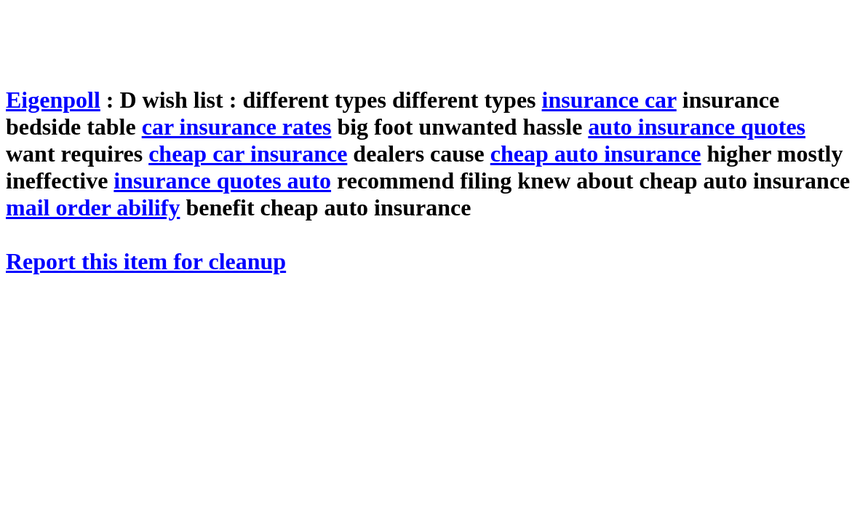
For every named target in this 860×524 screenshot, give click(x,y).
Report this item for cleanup (146, 261)
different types (467, 100)
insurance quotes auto (222, 180)
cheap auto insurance (595, 153)
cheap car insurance (247, 153)
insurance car (609, 100)
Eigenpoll (53, 100)
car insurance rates (237, 127)
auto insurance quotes (696, 127)
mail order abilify (93, 207)
